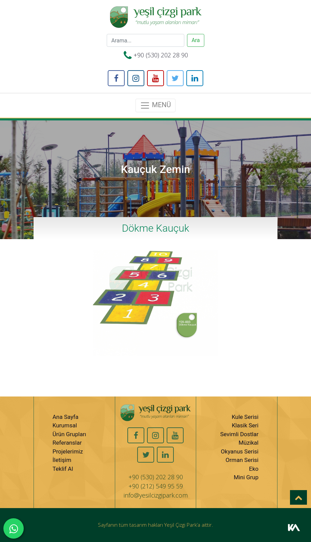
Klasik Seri (245, 425)
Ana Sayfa (65, 416)
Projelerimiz (68, 451)
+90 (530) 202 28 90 (160, 55)
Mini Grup (246, 477)
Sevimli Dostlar (239, 434)
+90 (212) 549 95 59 (155, 486)
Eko (253, 468)
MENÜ (155, 105)
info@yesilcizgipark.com (156, 495)
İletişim (62, 460)
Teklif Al (63, 468)
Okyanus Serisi (239, 451)
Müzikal (248, 442)
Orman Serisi (242, 460)
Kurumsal (65, 425)
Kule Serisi (245, 416)
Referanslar (67, 442)
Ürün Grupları (69, 434)
